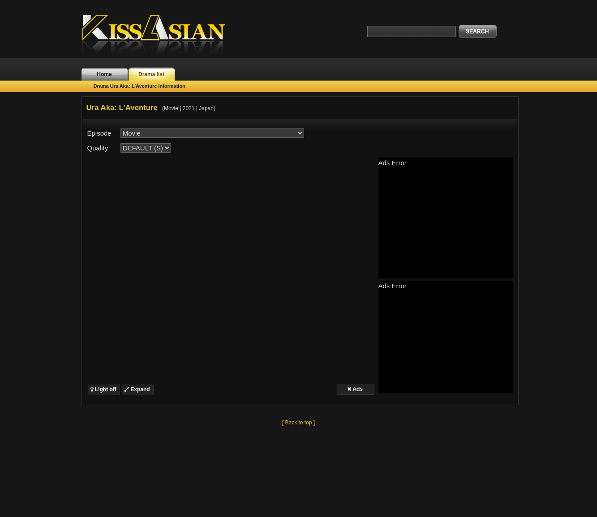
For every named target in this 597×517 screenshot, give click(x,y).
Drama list (151, 74)
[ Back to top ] (298, 422)
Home (104, 74)
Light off (103, 389)
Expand (137, 389)
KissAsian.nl (160, 33)
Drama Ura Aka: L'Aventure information (139, 86)
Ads (355, 389)
